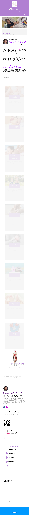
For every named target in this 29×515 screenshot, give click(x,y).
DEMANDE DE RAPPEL (11, 453)
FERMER (14, 512)
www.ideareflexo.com (8, 417)
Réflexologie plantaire (7, 399)
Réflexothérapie (14, 399)
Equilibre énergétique (18, 402)
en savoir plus (13, 433)
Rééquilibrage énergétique (8, 400)
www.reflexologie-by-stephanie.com (12, 411)
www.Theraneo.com (4, 508)
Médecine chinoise (16, 400)
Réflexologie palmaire (16, 401)
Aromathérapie (22, 401)
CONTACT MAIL (10, 457)
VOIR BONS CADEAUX (14, 367)
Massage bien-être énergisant (8, 402)
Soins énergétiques (20, 399)
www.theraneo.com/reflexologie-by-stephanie (13, 412)
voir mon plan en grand (7, 501)
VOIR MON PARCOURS (8, 77)
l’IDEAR (19, 49)
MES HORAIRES (10, 462)
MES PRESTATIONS (10, 466)
